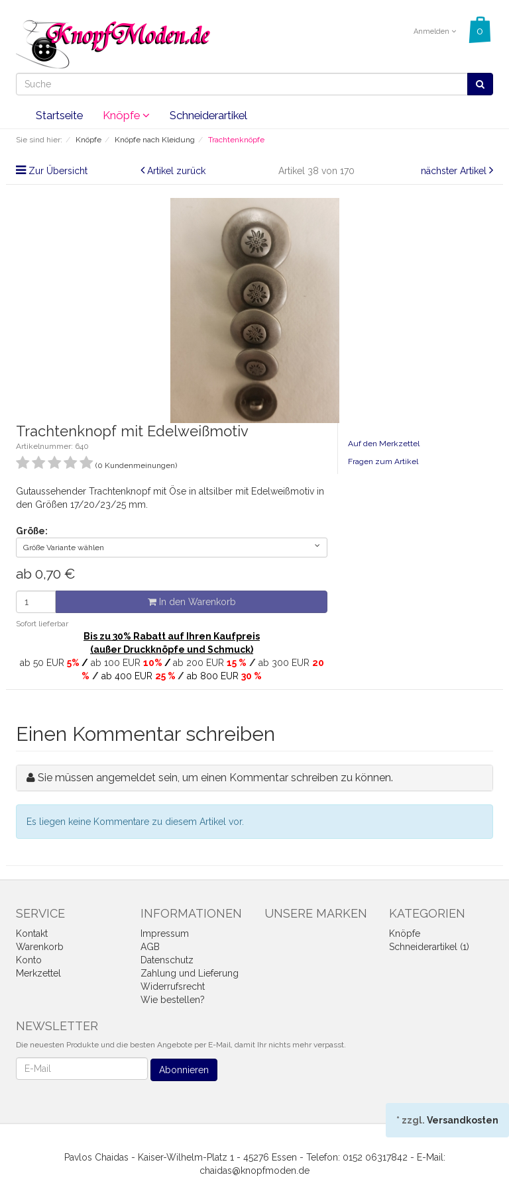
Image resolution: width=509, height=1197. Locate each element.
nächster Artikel (455, 171)
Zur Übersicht (57, 171)
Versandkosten (462, 1120)
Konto (29, 960)
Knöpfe (126, 115)
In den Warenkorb (192, 602)
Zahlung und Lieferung (190, 973)
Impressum (165, 933)
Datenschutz (167, 960)
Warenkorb (40, 946)
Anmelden (435, 31)
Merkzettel (38, 973)
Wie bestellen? (173, 999)
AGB (150, 946)
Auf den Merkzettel (384, 443)
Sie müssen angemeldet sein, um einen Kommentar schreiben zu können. (215, 777)
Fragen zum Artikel (383, 461)
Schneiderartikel (208, 115)
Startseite (59, 115)
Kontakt (32, 933)
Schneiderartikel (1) (429, 946)
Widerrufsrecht (173, 986)
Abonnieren (184, 1070)
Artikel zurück (176, 171)
